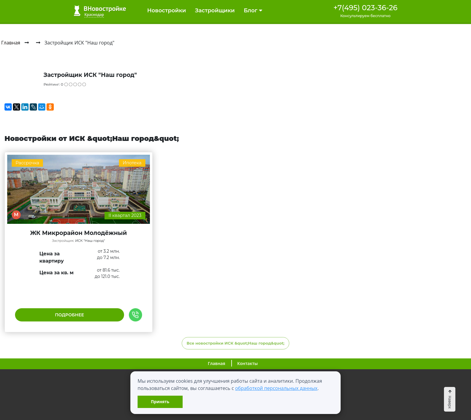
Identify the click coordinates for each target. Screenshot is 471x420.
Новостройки (166, 10)
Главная (216, 363)
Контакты (247, 363)
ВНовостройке (100, 10)
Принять (160, 401)
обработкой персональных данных (276, 388)
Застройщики (215, 10)
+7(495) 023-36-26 (365, 7)
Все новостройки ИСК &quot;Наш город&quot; (235, 343)
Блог (253, 10)
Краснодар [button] (94, 14)
